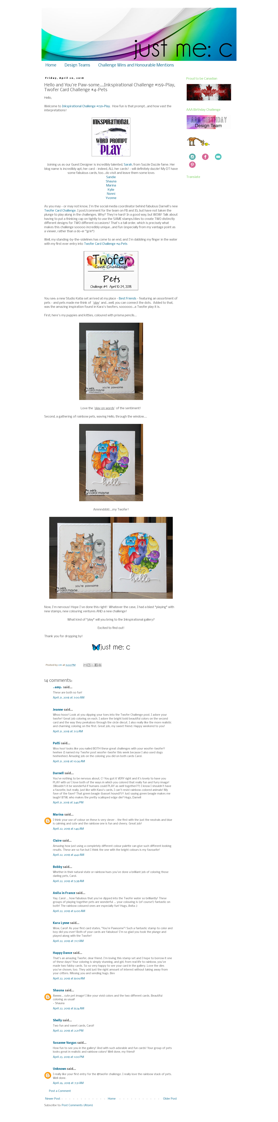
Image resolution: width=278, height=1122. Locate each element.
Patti (56, 743)
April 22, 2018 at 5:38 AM (68, 881)
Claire (57, 840)
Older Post (170, 1098)
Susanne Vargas (64, 1043)
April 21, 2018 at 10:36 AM (69, 761)
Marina (111, 185)
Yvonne (111, 198)
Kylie (111, 189)
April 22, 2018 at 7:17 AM (68, 941)
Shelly (57, 1020)
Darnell (58, 773)
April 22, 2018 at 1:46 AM (68, 828)
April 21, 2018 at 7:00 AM (68, 697)
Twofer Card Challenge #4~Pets (105, 244)
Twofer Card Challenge (60, 210)
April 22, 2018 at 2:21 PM (68, 1030)
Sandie (111, 177)
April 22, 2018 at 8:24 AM (68, 1008)
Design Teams (77, 65)
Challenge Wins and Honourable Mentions (136, 65)
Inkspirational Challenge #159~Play (86, 106)
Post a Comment (60, 1091)
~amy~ (57, 687)
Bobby (57, 867)
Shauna (111, 181)
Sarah (128, 164)
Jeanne (58, 709)
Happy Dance (62, 953)
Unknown (59, 1069)
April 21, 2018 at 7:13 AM (68, 731)
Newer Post (52, 1098)
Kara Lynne (61, 923)
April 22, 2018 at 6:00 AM (69, 911)
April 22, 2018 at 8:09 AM (69, 978)
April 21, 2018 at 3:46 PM (68, 802)
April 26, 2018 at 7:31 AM (68, 1083)
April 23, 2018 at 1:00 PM (68, 1057)
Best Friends (127, 298)
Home (51, 65)
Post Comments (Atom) (77, 1105)
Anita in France (64, 893)
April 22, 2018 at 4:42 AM (68, 855)
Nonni (111, 194)
